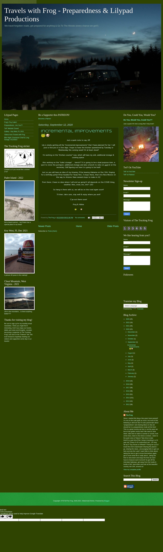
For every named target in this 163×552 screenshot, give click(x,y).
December (131, 332)
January (131, 376)
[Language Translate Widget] (135, 306)
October (131, 339)
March (130, 370)
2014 (128, 398)
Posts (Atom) (52, 231)
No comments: (80, 218)
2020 (128, 329)
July (129, 356)
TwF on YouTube (129, 171)
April (129, 366)
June (130, 360)
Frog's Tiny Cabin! (10, 122)
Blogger (106, 501)
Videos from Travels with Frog (14, 135)
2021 (128, 326)
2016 (128, 391)
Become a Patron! (44, 119)
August (130, 353)
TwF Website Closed (11, 128)
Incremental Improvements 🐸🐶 (133, 347)
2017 (128, 387)
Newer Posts (44, 226)
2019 (128, 381)
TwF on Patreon (129, 175)
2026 (128, 319)
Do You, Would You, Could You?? (137, 120)
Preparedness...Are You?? (13, 125)
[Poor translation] (9, 517)
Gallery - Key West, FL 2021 (14, 131)
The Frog (129, 415)
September (132, 342)
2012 (128, 404)
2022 (128, 322)
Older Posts (113, 226)
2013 (128, 401)
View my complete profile (132, 469)
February (131, 373)
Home (79, 226)
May (129, 363)
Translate (138, 309)
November (131, 335)
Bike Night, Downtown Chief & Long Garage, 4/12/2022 (16, 138)
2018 (128, 384)
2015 (128, 394)
